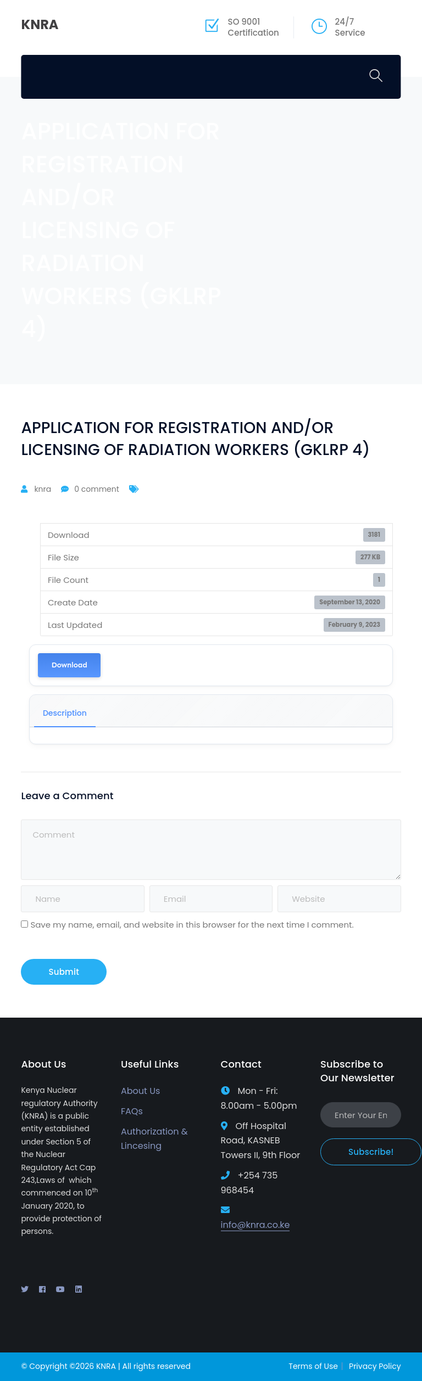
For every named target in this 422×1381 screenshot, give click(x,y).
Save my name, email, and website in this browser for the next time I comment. (191, 924)
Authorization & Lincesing (154, 1139)
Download (69, 665)
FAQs (132, 1111)
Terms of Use (313, 1366)
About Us (140, 1091)
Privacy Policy (375, 1366)
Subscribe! (370, 1152)
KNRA (39, 24)
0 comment (96, 489)
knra (42, 489)
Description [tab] (65, 713)
